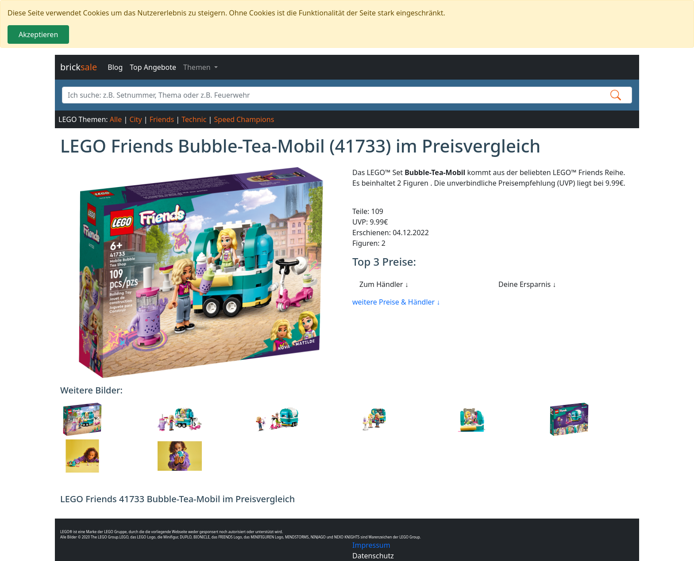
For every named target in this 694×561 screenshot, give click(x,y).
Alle (116, 119)
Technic (193, 119)
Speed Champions (244, 119)
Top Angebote (153, 67)
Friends (162, 119)
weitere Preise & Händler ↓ (396, 302)
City (135, 119)
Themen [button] (197, 67)
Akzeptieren (38, 34)
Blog (115, 67)
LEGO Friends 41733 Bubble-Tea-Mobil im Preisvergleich (177, 499)
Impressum (371, 545)
